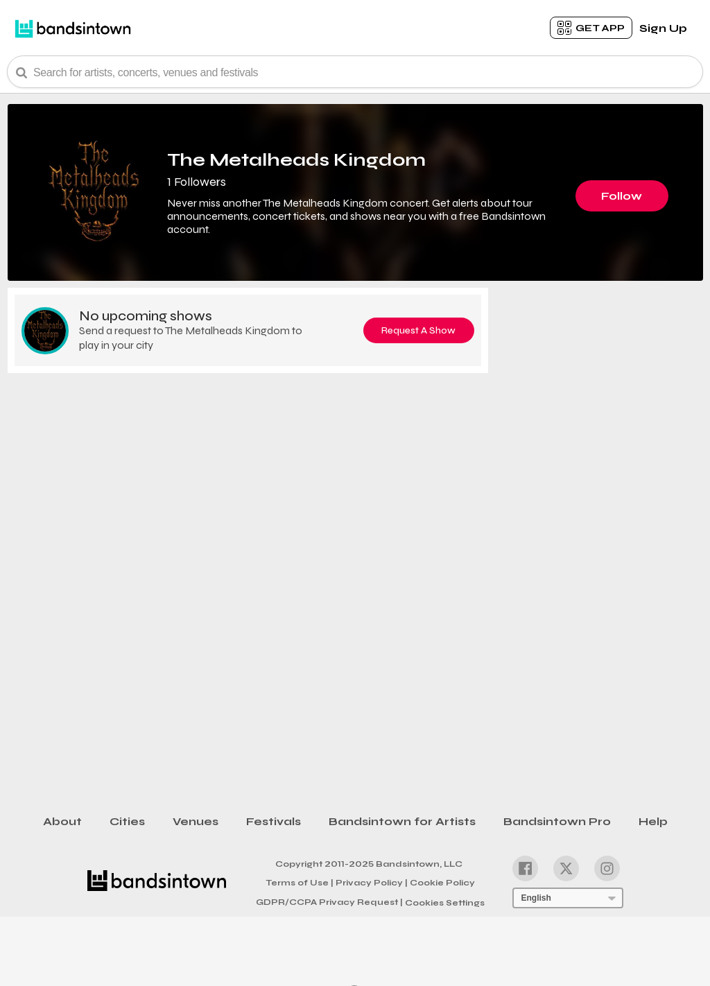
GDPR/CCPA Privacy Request (329, 902)
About (62, 821)
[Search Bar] (355, 71)
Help (653, 821)
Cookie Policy (442, 883)
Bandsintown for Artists (402, 821)
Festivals (273, 821)
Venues (195, 821)
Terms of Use (300, 882)
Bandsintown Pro (557, 821)
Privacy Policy (372, 882)
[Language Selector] (567, 898)
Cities (127, 821)
